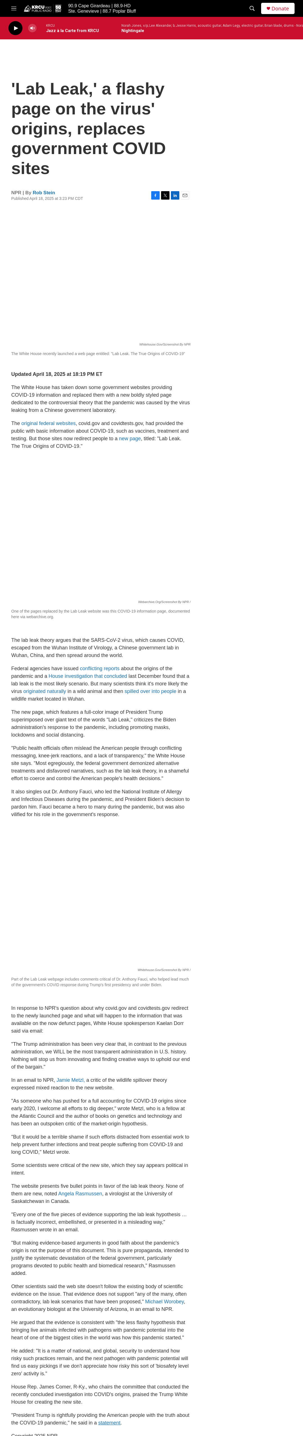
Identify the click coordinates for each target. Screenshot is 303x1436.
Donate (280, 9)
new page (130, 438)
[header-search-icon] (252, 8)
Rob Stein (44, 192)
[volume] (32, 28)
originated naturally (44, 691)
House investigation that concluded (88, 676)
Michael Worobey (164, 1301)
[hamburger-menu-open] (13, 8)
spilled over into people (150, 691)
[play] (15, 28)
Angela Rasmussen (80, 1193)
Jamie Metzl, (70, 1080)
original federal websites (48, 423)
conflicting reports (99, 668)
